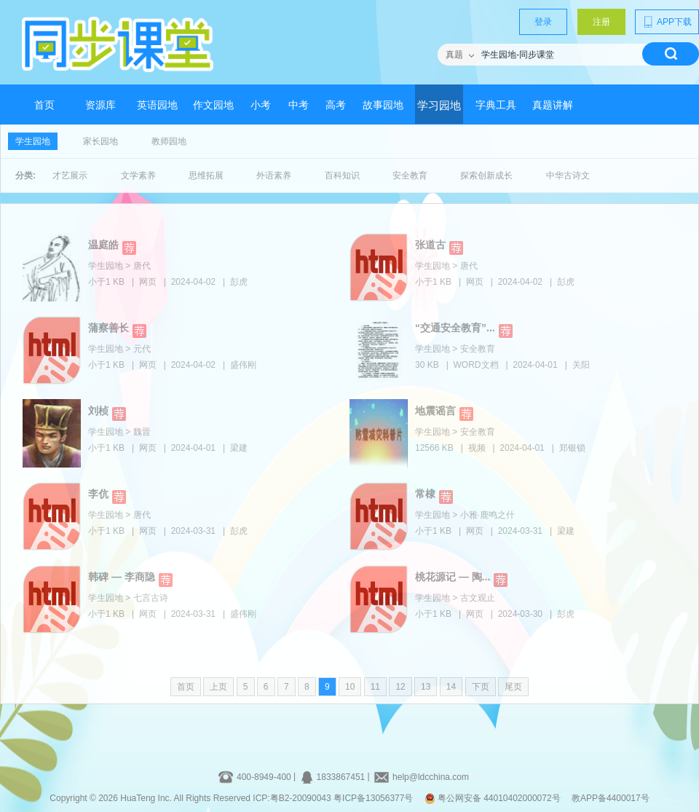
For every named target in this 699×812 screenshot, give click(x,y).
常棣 (425, 494)
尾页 (513, 687)
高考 (335, 105)
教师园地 (168, 141)
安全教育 (409, 175)
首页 (44, 105)
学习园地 (439, 105)
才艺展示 (69, 175)
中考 (298, 105)
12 (400, 687)
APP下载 (667, 22)
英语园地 (157, 105)
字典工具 (495, 105)
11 (375, 687)
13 (425, 687)
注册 (601, 22)
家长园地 (100, 141)
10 (350, 687)
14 (451, 687)
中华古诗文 (568, 175)
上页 (218, 687)
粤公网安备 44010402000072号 (493, 798)
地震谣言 (435, 411)
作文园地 (213, 105)
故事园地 (383, 105)
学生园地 (32, 141)
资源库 (100, 105)
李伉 (98, 494)
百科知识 (342, 175)
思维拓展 (206, 175)
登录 (543, 22)
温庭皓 (103, 245)
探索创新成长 (486, 175)
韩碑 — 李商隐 (121, 577)
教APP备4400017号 (610, 798)
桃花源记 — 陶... (452, 577)
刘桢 (98, 411)
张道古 (430, 245)
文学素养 (138, 175)
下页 (480, 687)
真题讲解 (552, 105)
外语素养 (273, 175)
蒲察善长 (108, 328)
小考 (260, 105)
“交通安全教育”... (455, 328)
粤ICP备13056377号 (373, 798)
